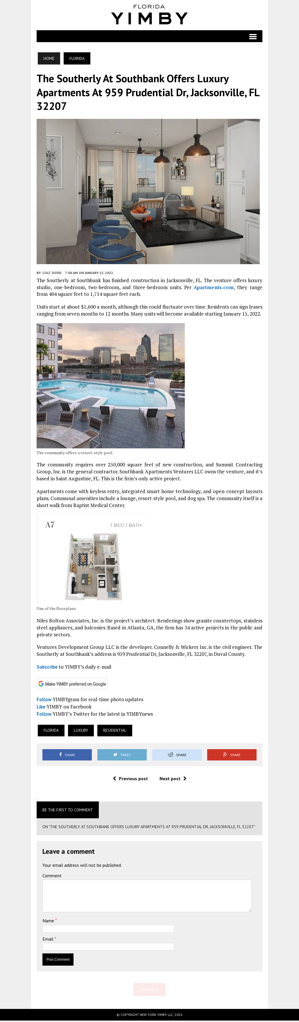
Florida (51, 732)
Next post (173, 780)
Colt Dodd (51, 274)
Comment (52, 877)
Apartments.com (214, 289)
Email (48, 941)
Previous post (130, 780)
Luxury (81, 732)
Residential (114, 732)
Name (48, 922)
